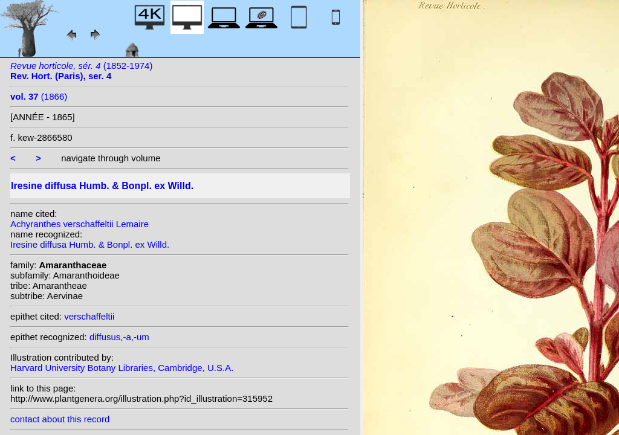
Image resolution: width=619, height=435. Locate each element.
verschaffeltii (89, 316)
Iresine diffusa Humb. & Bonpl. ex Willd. (89, 244)
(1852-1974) (81, 70)
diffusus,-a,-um (119, 337)
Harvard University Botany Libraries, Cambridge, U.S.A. (121, 367)
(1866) (38, 96)
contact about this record (59, 419)
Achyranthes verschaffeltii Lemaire (79, 224)
